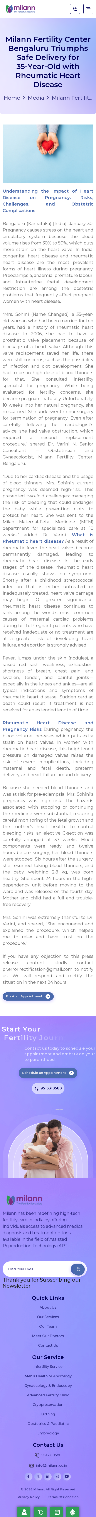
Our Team (48, 1326)
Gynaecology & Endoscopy (48, 1386)
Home (12, 98)
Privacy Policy (29, 1497)
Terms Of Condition (63, 1497)
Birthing (48, 1414)
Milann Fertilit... (69, 98)
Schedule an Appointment (48, 1073)
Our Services (48, 1317)
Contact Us (48, 1345)
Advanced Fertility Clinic (48, 1395)
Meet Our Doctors (48, 1336)
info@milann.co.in (48, 1465)
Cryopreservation (48, 1405)
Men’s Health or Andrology (48, 1376)
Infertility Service (48, 1366)
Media (33, 98)
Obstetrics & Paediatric (48, 1424)
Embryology (48, 1433)
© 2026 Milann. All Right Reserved (48, 1489)
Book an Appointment (28, 996)
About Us (48, 1307)
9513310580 (48, 1088)
